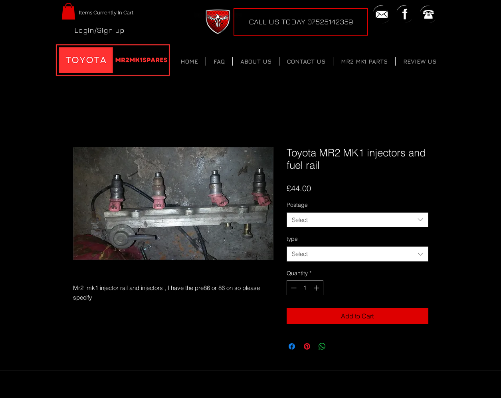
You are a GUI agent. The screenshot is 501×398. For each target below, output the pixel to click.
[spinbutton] (305, 288)
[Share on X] (337, 346)
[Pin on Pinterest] (307, 346)
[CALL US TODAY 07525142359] (301, 22)
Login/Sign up (99, 30)
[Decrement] (293, 288)
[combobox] (357, 220)
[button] (68, 11)
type (292, 238)
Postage (297, 204)
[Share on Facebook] (292, 346)
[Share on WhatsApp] (322, 346)
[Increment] (317, 288)
